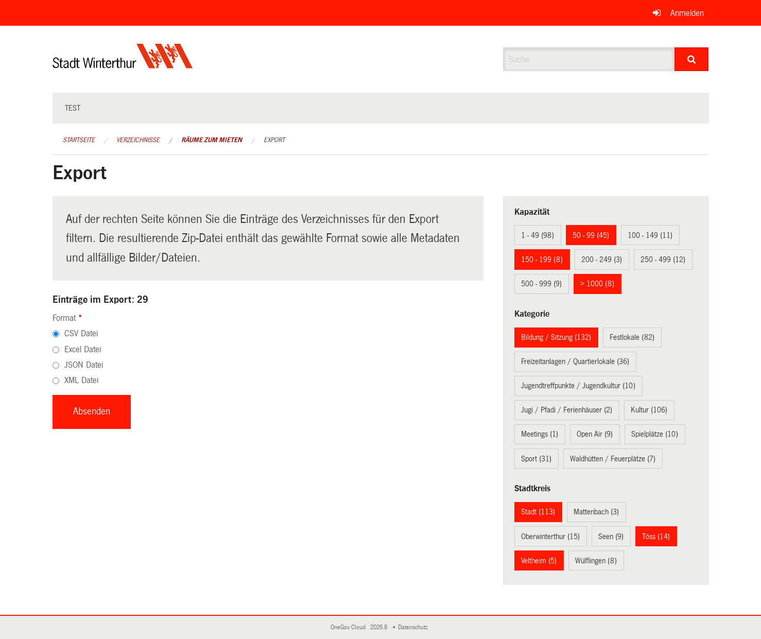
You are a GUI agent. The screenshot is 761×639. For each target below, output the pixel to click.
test (72, 108)
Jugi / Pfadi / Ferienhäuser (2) (566, 410)
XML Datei (81, 380)
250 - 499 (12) (663, 259)
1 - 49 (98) (537, 235)
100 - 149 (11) (650, 235)
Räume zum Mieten (211, 140)
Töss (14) (656, 536)
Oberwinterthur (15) (550, 536)
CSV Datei (81, 333)
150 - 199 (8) (542, 259)
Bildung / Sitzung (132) (556, 337)
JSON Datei (83, 364)
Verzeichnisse (138, 140)
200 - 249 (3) (601, 259)
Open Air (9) (595, 434)
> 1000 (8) (597, 284)
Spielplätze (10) (654, 434)
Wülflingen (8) (596, 561)
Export (274, 140)
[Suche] (691, 59)
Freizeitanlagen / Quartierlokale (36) (575, 361)
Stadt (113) (538, 512)
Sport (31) (536, 459)
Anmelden (687, 13)
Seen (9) (611, 536)
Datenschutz (414, 627)
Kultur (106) (649, 410)
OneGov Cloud (350, 627)
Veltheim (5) (539, 561)
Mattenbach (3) (596, 512)
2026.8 (379, 627)
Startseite (79, 140)
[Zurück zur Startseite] (123, 64)
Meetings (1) (539, 434)
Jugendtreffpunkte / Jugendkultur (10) (578, 386)
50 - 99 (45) (591, 235)
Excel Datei (82, 349)
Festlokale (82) (632, 337)
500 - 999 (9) (541, 284)
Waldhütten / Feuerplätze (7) (612, 459)
